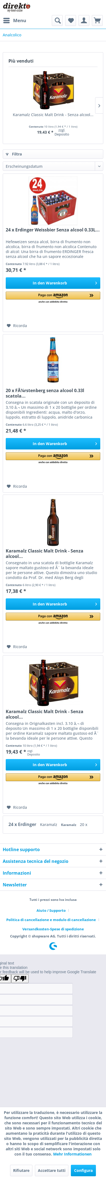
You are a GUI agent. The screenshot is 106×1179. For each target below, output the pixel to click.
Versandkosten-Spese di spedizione (53, 929)
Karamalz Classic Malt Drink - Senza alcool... (53, 114)
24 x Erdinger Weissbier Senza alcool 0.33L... (53, 230)
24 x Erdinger (22, 824)
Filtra (14, 154)
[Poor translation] (20, 978)
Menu (14, 19)
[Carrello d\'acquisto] (97, 20)
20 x (83, 824)
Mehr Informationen (72, 1154)
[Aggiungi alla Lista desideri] (17, 325)
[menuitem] (14, 20)
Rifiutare (21, 1170)
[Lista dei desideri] (70, 20)
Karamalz (49, 824)
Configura (83, 1170)
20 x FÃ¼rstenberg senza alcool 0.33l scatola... (45, 393)
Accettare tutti (51, 1170)
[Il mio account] (83, 20)
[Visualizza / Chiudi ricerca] (57, 20)
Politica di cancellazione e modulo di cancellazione (51, 919)
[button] (53, 298)
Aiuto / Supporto (51, 910)
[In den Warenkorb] (53, 283)
